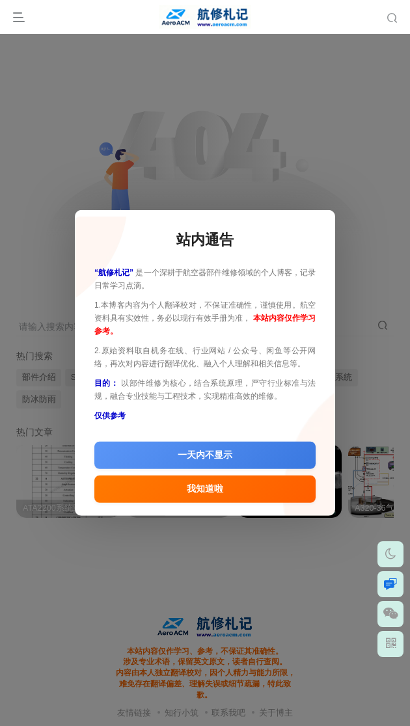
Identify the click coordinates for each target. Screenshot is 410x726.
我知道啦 (205, 489)
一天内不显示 (205, 455)
